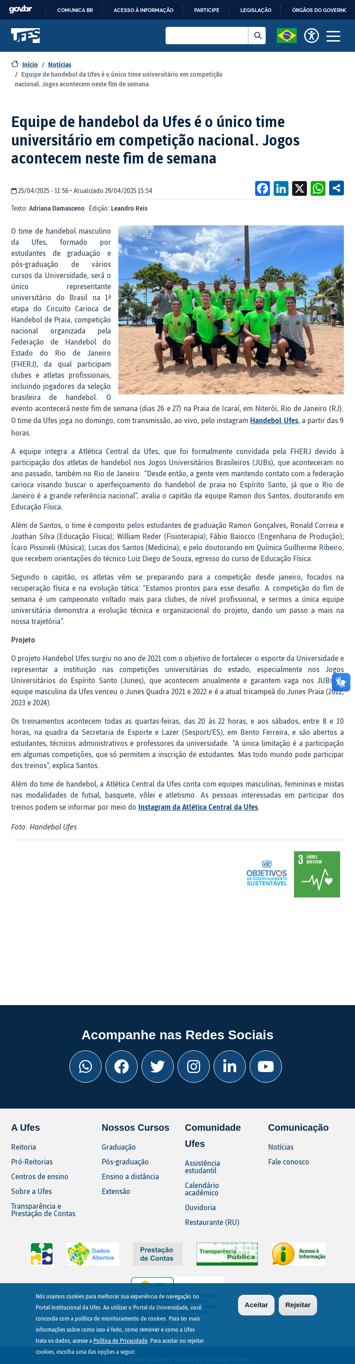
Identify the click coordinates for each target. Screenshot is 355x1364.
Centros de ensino (39, 1176)
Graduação (119, 1147)
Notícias (59, 64)
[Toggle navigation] (333, 35)
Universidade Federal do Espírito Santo (25, 35)
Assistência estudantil (202, 1166)
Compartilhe (336, 188)
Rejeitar (298, 1306)
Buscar (257, 35)
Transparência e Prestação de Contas (43, 1209)
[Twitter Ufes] (157, 1066)
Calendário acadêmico (202, 1188)
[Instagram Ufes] (193, 1066)
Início (30, 64)
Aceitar (256, 1306)
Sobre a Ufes (31, 1191)
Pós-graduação (125, 1161)
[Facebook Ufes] (121, 1066)
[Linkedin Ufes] (229, 1066)
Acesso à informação (143, 10)
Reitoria (23, 1147)
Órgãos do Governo (320, 10)
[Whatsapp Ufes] (85, 1066)
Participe (207, 10)
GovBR (20, 9)
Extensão (116, 1191)
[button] (287, 35)
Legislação (255, 10)
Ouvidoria (200, 1207)
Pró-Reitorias (32, 1161)
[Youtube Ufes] (265, 1066)
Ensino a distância (130, 1176)
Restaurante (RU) (212, 1222)
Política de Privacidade (120, 1342)
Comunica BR (75, 10)
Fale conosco (288, 1161)
